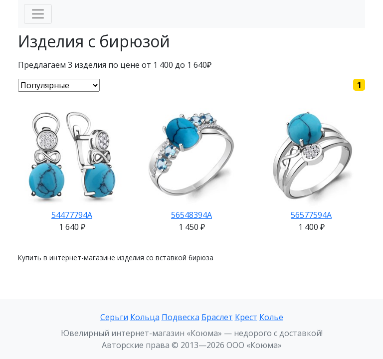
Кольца (145, 317)
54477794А (71, 214)
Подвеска (180, 317)
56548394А (191, 214)
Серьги (114, 317)
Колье (271, 317)
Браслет (217, 317)
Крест (246, 317)
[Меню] (38, 14)
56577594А (311, 214)
